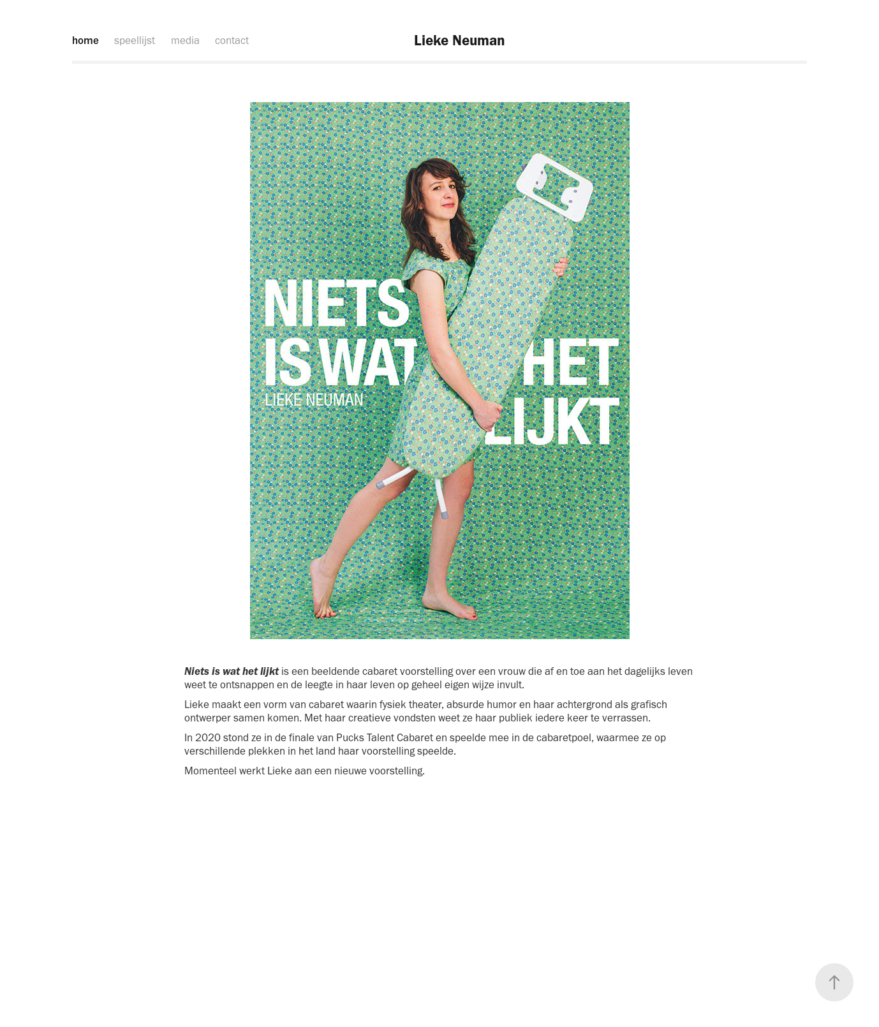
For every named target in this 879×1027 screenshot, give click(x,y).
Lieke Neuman (459, 40)
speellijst (134, 40)
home (85, 40)
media (185, 40)
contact (232, 40)
